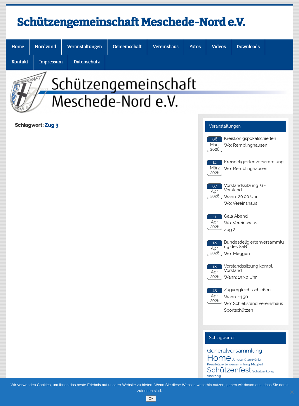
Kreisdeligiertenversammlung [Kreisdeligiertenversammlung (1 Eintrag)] (228, 364)
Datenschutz (87, 62)
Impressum (50, 62)
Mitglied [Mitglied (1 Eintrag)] (257, 364)
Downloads (248, 46)
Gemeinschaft (127, 46)
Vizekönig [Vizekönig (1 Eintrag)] (214, 376)
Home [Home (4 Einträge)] (219, 358)
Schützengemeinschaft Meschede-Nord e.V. (131, 22)
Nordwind (45, 46)
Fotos (195, 46)
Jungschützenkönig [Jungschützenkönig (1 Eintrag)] (246, 359)
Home (17, 46)
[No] (292, 392)
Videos (219, 46)
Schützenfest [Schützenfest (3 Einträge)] (229, 370)
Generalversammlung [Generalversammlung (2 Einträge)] (234, 350)
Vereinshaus (165, 46)
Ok (150, 398)
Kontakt (19, 62)
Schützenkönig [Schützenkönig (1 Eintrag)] (263, 371)
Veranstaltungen (84, 46)
